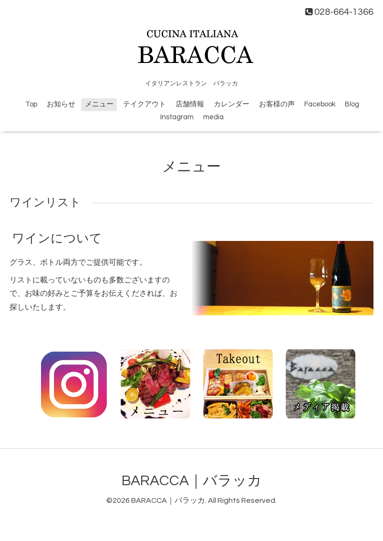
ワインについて (57, 238)
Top (31, 104)
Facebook (319, 104)
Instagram (177, 117)
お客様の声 (277, 104)
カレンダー (231, 104)
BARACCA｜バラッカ (192, 480)
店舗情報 (190, 104)
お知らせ (61, 104)
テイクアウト (144, 104)
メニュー (99, 104)
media (213, 117)
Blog (352, 104)
